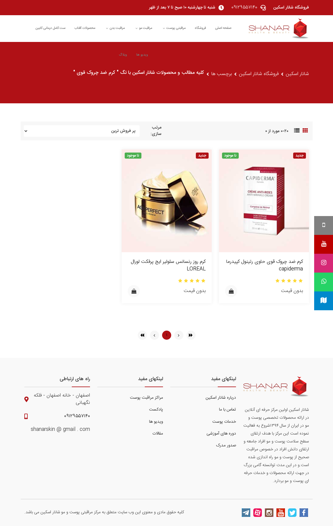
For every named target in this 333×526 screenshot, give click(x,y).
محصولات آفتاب (85, 28)
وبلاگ (123, 55)
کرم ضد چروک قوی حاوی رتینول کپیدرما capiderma (264, 265)
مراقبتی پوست (174, 28)
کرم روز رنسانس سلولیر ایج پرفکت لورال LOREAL (168, 265)
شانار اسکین (297, 74)
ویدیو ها (142, 55)
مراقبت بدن (115, 28)
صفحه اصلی (223, 28)
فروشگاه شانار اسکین (259, 74)
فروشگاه (200, 28)
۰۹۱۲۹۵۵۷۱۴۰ (77, 416)
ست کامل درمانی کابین (50, 28)
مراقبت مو (143, 28)
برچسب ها (221, 74)
